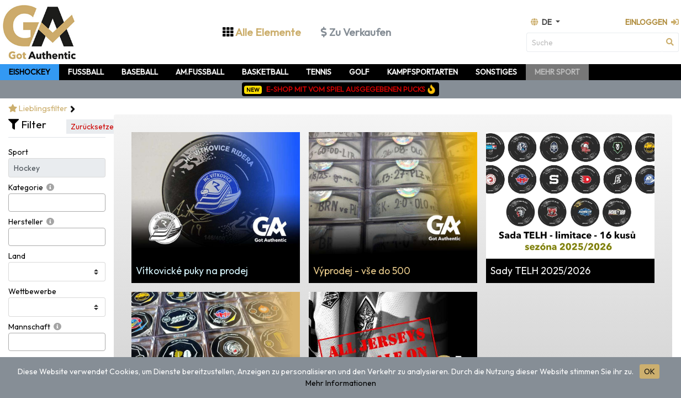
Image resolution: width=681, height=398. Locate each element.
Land (16, 256)
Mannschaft (29, 327)
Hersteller (25, 222)
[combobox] (56, 202)
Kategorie (25, 187)
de (542, 22)
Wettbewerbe (32, 291)
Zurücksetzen (94, 127)
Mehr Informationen (340, 383)
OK (649, 371)
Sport (18, 152)
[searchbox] (15, 202)
